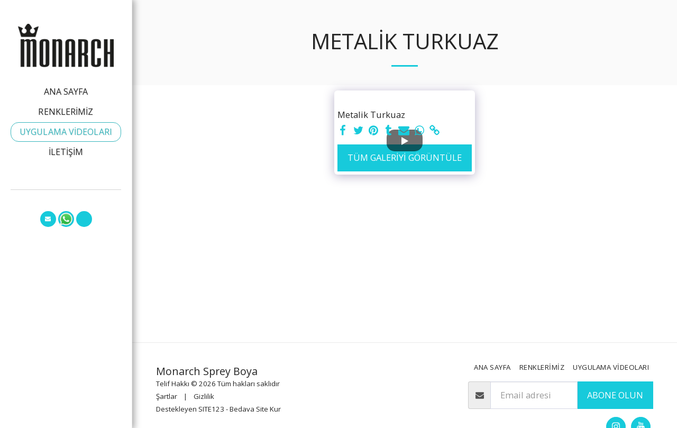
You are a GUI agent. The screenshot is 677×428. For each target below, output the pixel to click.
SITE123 (211, 409)
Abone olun (615, 395)
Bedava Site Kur (255, 409)
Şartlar (166, 396)
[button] (48, 219)
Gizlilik (204, 396)
